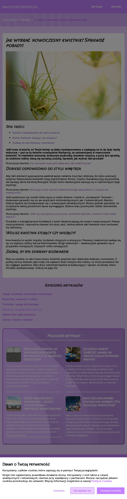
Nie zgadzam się (82, 490)
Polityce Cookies (101, 481)
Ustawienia (58, 490)
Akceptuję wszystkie (110, 490)
